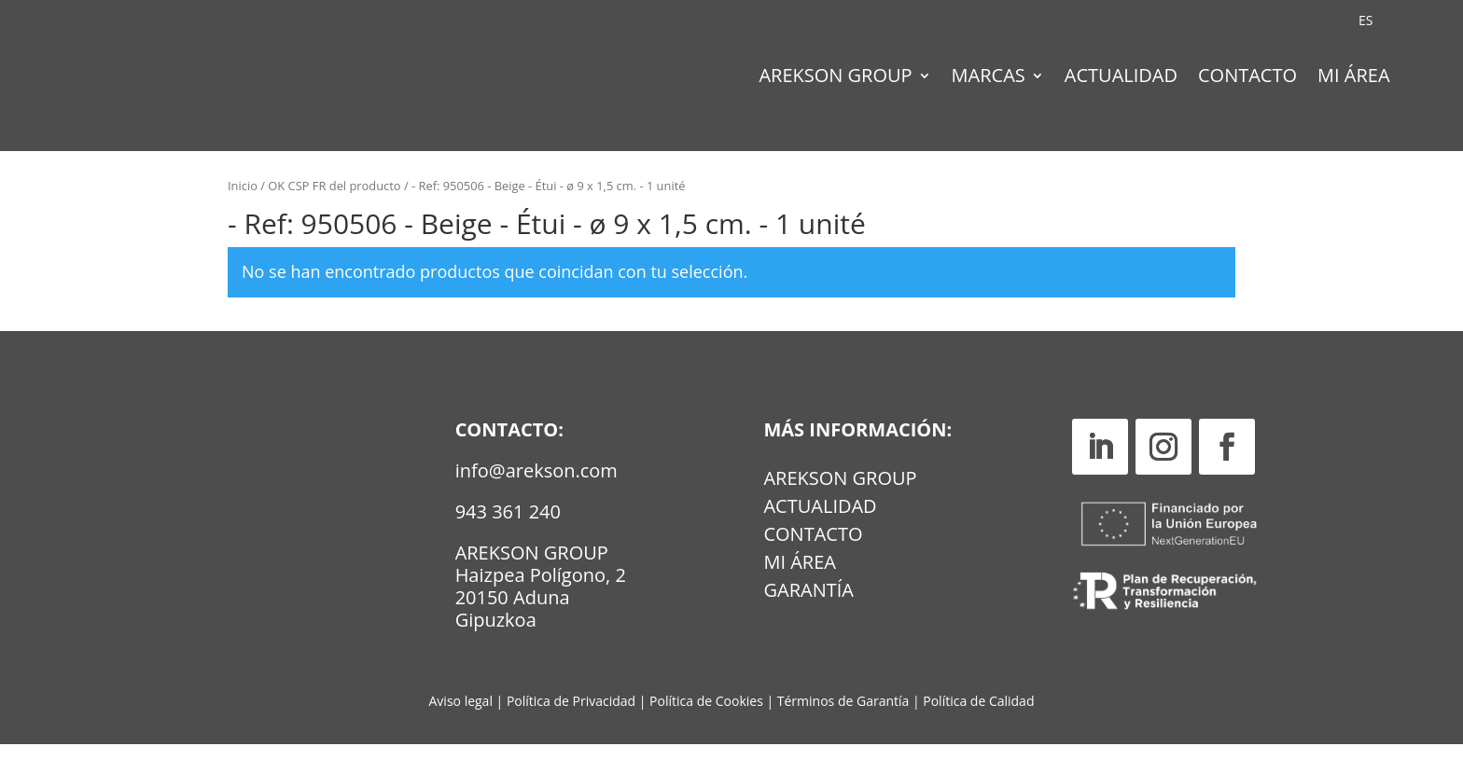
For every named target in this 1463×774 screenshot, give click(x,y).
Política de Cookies (707, 730)
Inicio (243, 215)
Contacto (1247, 78)
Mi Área (1353, 78)
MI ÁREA (799, 595)
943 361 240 (508, 540)
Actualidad (1121, 78)
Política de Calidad (978, 730)
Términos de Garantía (845, 730)
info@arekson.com (536, 499)
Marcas (988, 78)
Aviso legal (461, 730)
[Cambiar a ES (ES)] (1365, 20)
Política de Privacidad (571, 730)
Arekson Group (835, 78)
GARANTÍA (808, 623)
